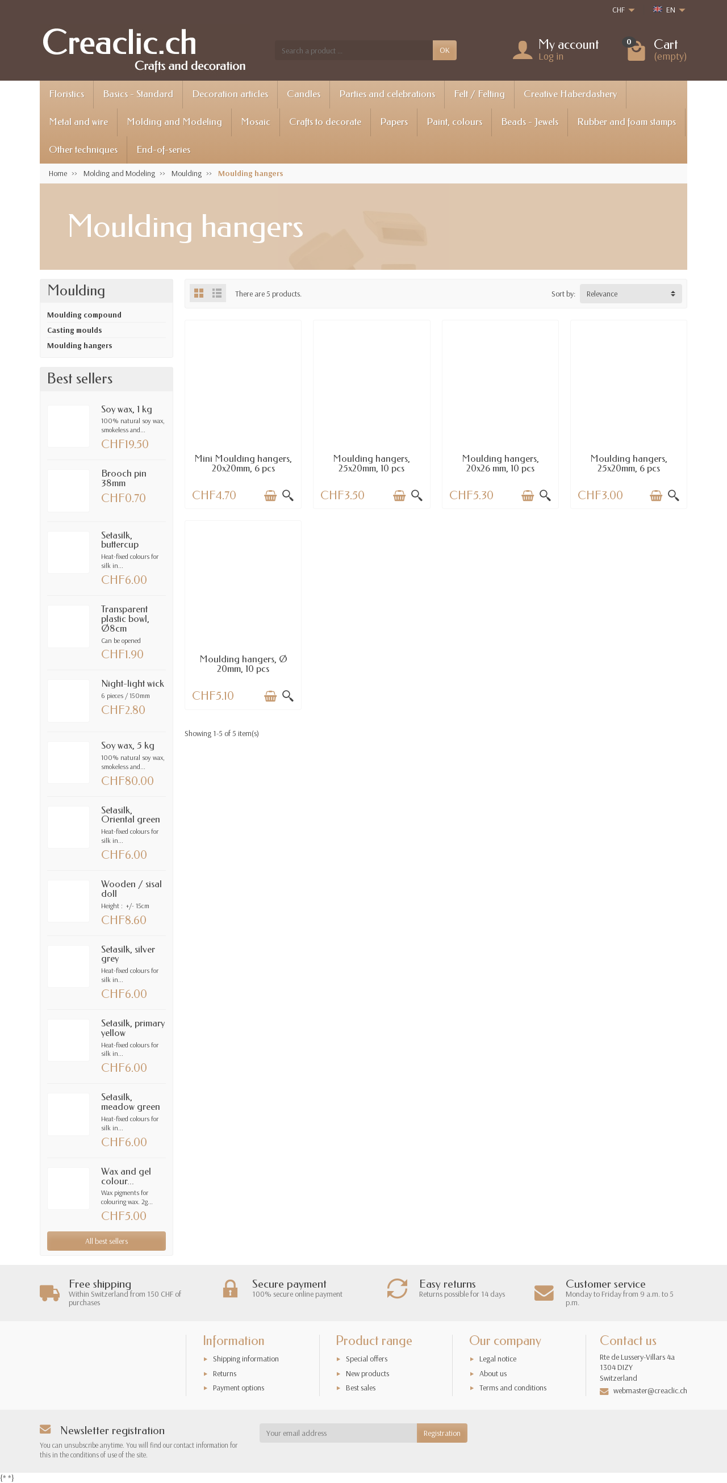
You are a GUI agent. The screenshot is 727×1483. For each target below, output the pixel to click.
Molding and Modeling (174, 121)
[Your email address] (338, 1433)
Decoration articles (230, 94)
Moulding (76, 290)
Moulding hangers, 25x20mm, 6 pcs (628, 463)
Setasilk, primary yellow (133, 1028)
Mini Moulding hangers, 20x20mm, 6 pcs (243, 463)
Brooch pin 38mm (124, 478)
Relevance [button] (602, 294)
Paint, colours (454, 121)
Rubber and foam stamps (626, 121)
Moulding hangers (79, 345)
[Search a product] (354, 50)
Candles (303, 94)
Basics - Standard (138, 94)
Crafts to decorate (325, 121)
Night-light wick (132, 683)
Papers (394, 121)
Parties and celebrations (387, 94)
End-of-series (163, 149)
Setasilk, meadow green (130, 1102)
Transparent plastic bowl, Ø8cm (125, 619)
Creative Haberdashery (570, 94)
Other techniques (83, 149)
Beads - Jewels (529, 121)
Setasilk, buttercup (120, 540)
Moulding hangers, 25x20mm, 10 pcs (371, 463)
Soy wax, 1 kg (126, 409)
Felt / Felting (479, 94)
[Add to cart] (270, 496)
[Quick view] (288, 496)
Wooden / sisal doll (131, 889)
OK (445, 50)
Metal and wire (78, 121)
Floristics (66, 94)
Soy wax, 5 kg (127, 745)
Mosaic (255, 121)
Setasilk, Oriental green (130, 815)
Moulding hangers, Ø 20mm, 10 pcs (243, 664)
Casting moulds (74, 330)
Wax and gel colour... (126, 1176)
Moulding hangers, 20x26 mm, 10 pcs (500, 463)
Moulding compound (84, 315)
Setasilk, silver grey (128, 954)
